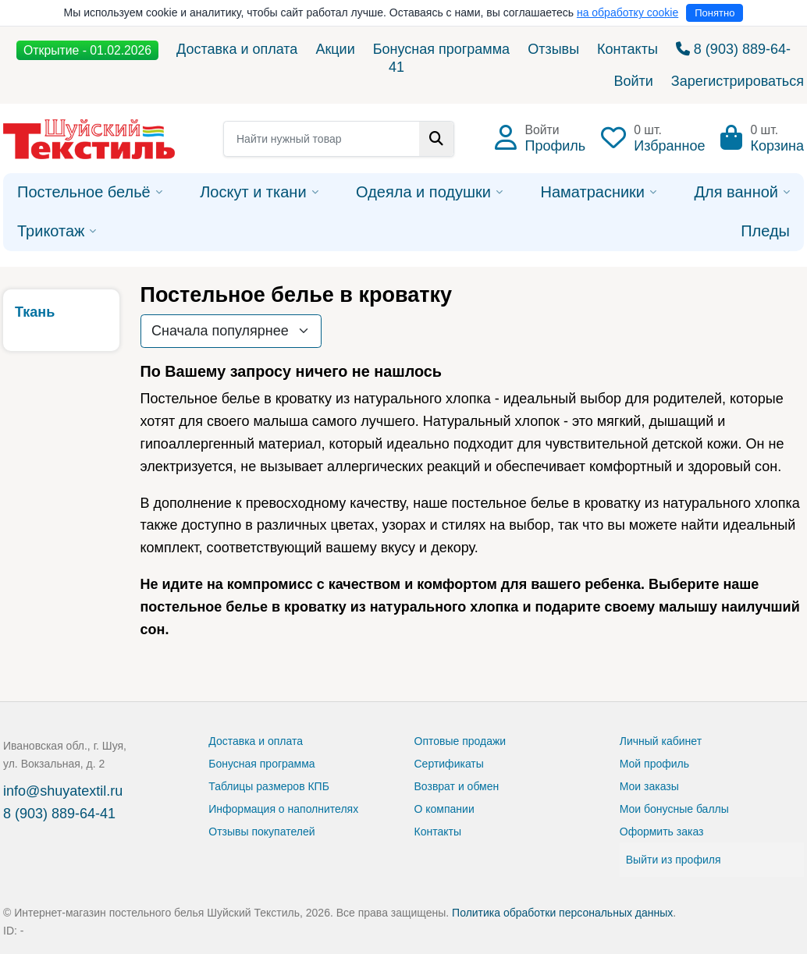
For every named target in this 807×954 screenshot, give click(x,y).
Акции (334, 49)
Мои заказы (649, 786)
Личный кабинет (661, 741)
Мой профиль (654, 763)
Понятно (714, 13)
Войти (632, 81)
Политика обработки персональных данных (562, 912)
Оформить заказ (662, 831)
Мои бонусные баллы (674, 809)
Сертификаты (449, 763)
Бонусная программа (441, 49)
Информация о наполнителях (283, 809)
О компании (444, 809)
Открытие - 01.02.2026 (87, 50)
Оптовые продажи (460, 741)
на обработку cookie (627, 12)
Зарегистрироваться (737, 81)
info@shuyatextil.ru (63, 791)
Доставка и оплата (236, 49)
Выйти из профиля (673, 859)
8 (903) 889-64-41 (59, 813)
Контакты (627, 49)
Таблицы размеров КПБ (268, 786)
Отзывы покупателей (261, 831)
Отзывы (553, 49)
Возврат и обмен (456, 786)
